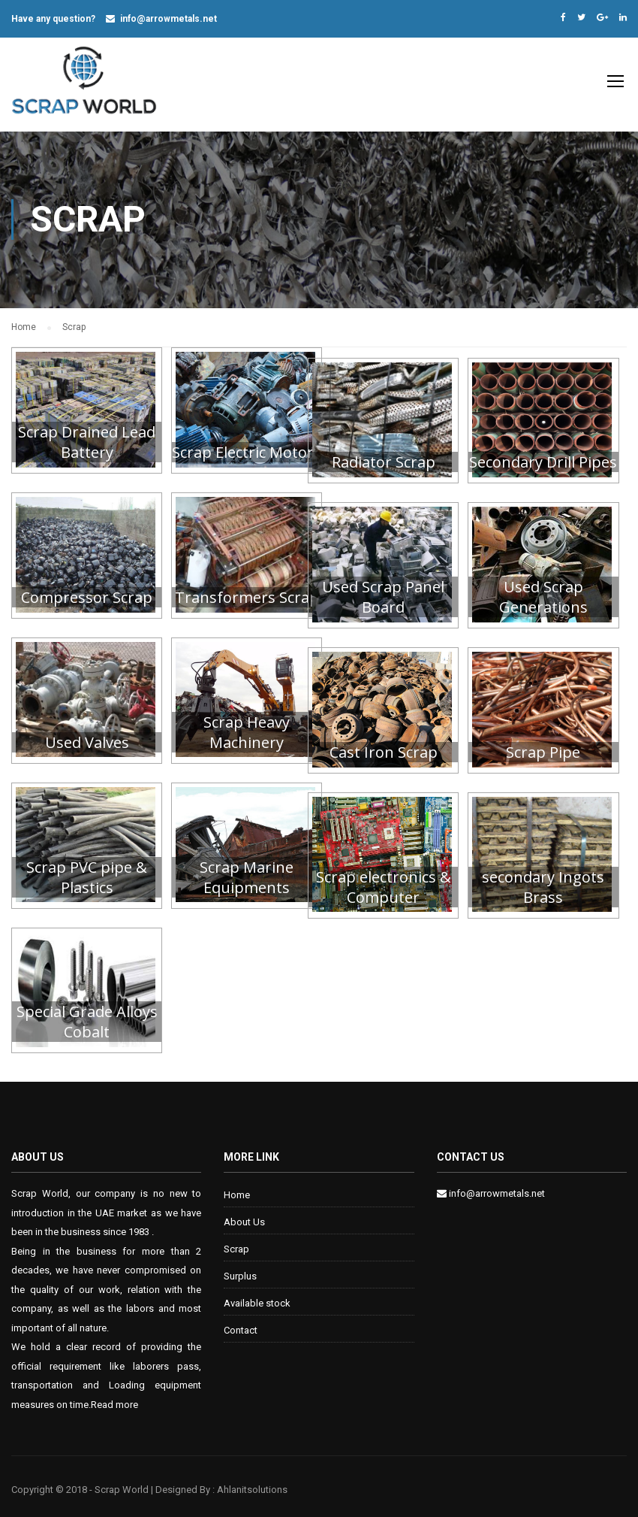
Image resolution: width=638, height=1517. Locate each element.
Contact (240, 1323)
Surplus (240, 1269)
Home (237, 1188)
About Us (244, 1215)
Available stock (257, 1296)
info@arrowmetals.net (168, 19)
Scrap (236, 1242)
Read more (114, 1397)
